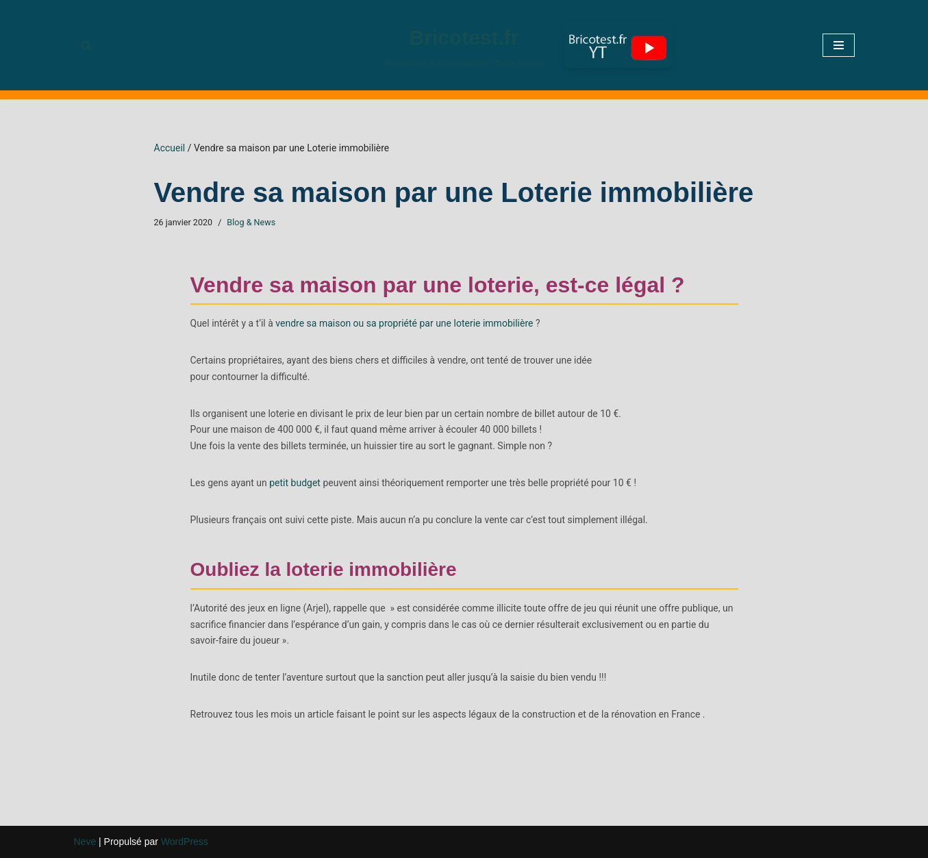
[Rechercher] (86, 45)
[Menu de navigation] (839, 45)
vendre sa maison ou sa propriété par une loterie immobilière (404, 323)
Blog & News (251, 222)
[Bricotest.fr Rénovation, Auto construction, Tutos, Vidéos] (464, 45)
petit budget (295, 482)
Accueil (170, 147)
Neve (85, 841)
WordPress (184, 841)
